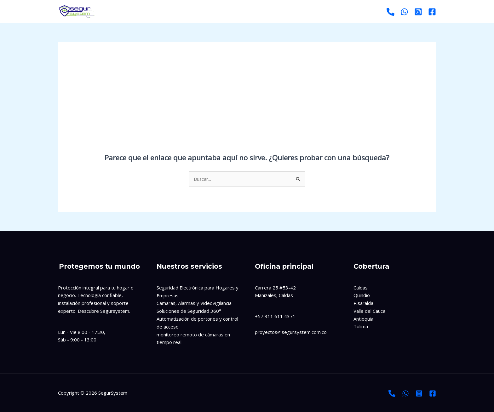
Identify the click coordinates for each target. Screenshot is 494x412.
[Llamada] (391, 393)
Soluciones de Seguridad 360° (189, 311)
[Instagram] (418, 12)
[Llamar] (390, 12)
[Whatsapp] (404, 12)
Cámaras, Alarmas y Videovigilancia (194, 303)
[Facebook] (432, 12)
